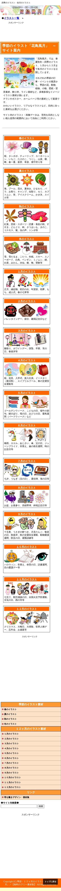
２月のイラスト (27, 301)
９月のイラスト (27, 514)
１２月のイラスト (26, 609)
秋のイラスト (26, 206)
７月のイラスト (27, 461)
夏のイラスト (26, 170)
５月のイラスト (27, 392)
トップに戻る (50, 881)
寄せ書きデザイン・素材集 (16, 797)
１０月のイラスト (26, 546)
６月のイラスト (27, 425)
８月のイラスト (27, 487)
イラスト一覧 (11, 18)
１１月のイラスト (26, 579)
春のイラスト (26, 138)
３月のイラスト (27, 330)
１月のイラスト (27, 271)
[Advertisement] (27, 32)
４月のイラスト (27, 360)
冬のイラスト (26, 239)
